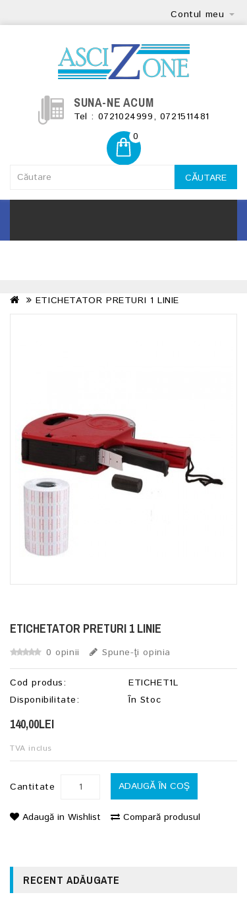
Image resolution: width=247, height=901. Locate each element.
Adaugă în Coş (154, 786)
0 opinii (63, 652)
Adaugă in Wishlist (55, 817)
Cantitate (32, 787)
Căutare (206, 178)
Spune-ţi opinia (130, 652)
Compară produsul (155, 817)
